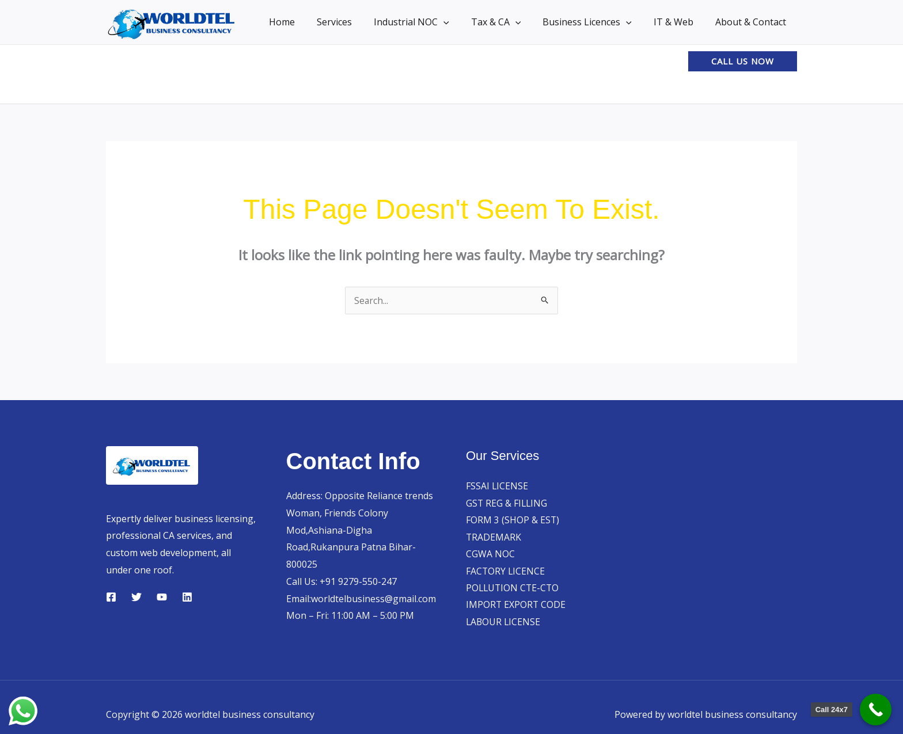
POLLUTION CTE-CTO (513, 589)
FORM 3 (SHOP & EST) (513, 520)
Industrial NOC (427, 22)
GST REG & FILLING (507, 503)
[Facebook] (111, 597)
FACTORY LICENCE (506, 571)
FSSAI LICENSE (497, 486)
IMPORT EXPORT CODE (516, 605)
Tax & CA (508, 22)
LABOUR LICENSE (504, 623)
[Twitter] (136, 597)
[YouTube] (162, 597)
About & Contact (752, 22)
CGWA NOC (490, 554)
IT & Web (679, 22)
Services (353, 22)
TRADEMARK (494, 537)
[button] (459, 22)
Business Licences (595, 22)
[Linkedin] (187, 597)
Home (304, 22)
